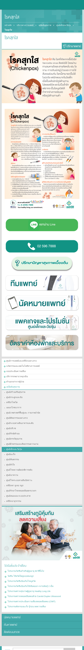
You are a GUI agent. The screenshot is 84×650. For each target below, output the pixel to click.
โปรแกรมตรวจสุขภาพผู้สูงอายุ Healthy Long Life (27, 580)
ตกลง (69, 637)
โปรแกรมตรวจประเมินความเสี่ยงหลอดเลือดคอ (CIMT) (29, 589)
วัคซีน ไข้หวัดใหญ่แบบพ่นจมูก (19, 565)
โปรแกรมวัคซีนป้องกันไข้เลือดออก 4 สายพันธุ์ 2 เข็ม (28, 575)
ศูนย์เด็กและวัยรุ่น (65, 25)
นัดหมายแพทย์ (11, 604)
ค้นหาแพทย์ (10, 611)
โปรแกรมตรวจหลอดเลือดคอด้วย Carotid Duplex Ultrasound (32, 584)
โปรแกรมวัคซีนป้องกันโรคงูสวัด (20, 570)
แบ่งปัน (14, 645)
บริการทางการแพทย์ (25, 25)
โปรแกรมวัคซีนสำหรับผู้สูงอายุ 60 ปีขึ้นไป (24, 561)
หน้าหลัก (8, 25)
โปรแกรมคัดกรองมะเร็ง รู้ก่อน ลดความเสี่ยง (25, 594)
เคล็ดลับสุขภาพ (45, 25)
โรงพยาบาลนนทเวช (11, 4)
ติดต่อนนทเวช (11, 618)
